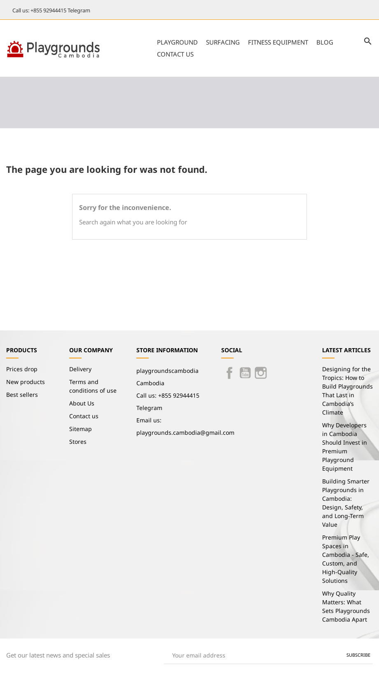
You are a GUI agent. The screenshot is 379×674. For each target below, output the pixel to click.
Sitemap (80, 429)
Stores (78, 441)
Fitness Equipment (278, 42)
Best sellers (22, 394)
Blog (324, 42)
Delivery (80, 369)
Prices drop (21, 369)
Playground (177, 42)
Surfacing (223, 42)
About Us (81, 403)
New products (25, 382)
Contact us (175, 54)
